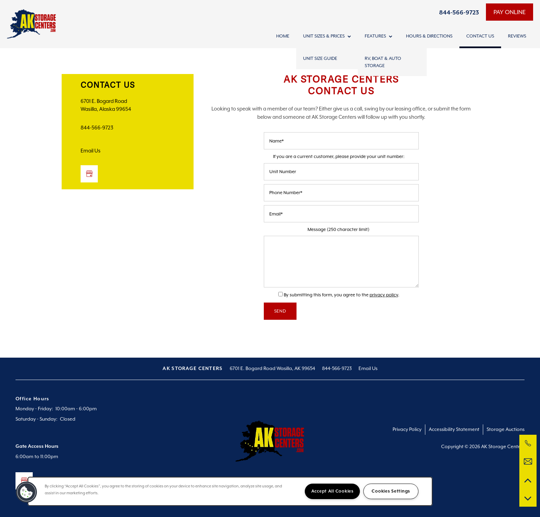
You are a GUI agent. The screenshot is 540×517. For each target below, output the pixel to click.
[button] (509, 12)
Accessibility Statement (454, 429)
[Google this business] (89, 173)
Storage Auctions (506, 429)
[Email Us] (528, 461)
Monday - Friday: (34, 408)
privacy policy (384, 295)
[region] (230, 491)
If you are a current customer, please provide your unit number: (338, 156)
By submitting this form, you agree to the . (341, 295)
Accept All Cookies (332, 491)
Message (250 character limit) (339, 229)
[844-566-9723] (528, 443)
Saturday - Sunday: (36, 419)
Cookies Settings (391, 491)
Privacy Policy (407, 429)
